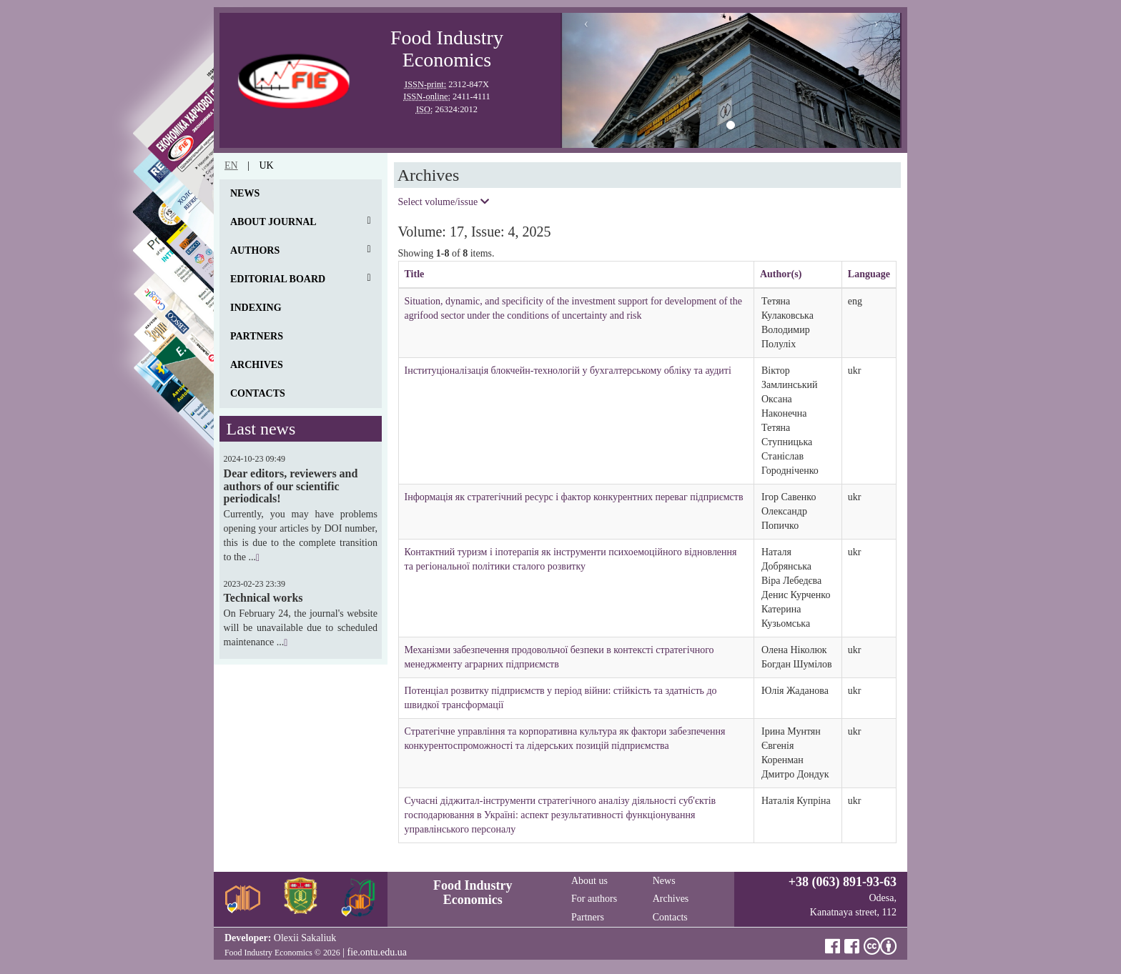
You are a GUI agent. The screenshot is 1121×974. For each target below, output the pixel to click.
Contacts (257, 393)
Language (869, 274)
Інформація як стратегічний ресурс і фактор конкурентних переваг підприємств (574, 497)
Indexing (256, 307)
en (231, 165)
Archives (256, 364)
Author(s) (780, 274)
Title (415, 274)
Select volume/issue (443, 202)
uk (266, 165)
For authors (594, 898)
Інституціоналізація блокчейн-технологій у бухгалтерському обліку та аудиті (568, 370)
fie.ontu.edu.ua (377, 952)
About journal (273, 222)
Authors (255, 250)
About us (589, 880)
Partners (256, 336)
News (245, 193)
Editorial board (277, 279)
